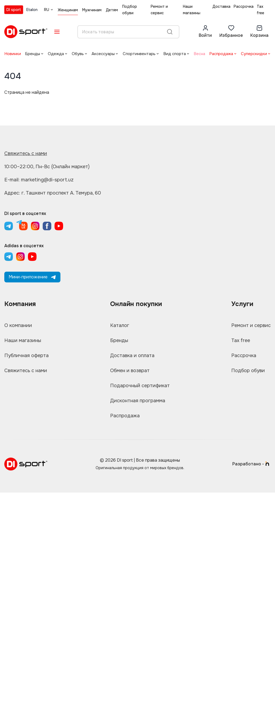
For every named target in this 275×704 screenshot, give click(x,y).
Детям (112, 10)
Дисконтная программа (137, 401)
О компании (18, 325)
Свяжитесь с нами (25, 153)
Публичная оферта (26, 355)
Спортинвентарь (139, 53)
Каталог (119, 325)
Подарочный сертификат (140, 386)
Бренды (32, 53)
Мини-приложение (32, 277)
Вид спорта (174, 53)
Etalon (32, 9)
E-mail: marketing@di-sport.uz (39, 180)
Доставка (221, 6)
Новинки (12, 53)
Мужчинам (92, 10)
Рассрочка (244, 6)
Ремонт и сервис (159, 9)
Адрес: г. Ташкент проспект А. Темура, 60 (52, 193)
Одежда (56, 53)
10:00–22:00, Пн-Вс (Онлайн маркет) (47, 167)
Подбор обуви (129, 9)
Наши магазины (191, 9)
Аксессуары (103, 53)
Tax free (260, 9)
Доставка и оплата (132, 355)
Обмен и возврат (130, 370)
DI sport (13, 9)
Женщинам (68, 10)
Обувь (78, 53)
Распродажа (221, 53)
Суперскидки (254, 53)
